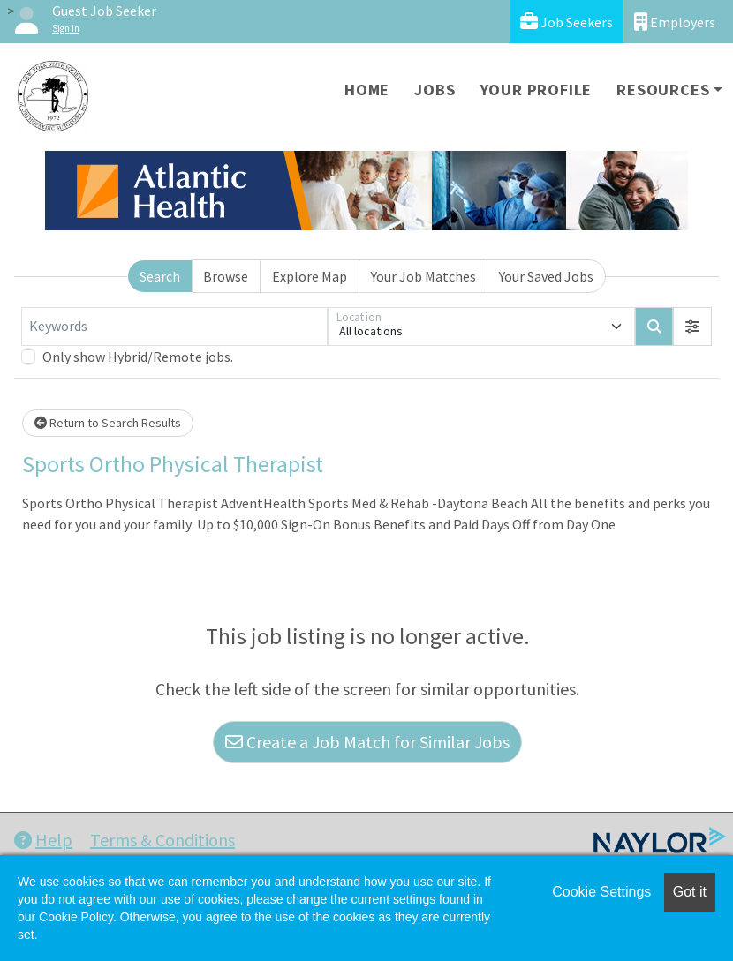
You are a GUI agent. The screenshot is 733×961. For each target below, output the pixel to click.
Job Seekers (566, 22)
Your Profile (536, 89)
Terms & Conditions (162, 840)
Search (160, 276)
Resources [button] (662, 89)
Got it (690, 891)
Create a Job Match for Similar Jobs (367, 742)
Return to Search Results (107, 423)
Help (43, 840)
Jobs (434, 89)
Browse (225, 276)
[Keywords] (174, 326)
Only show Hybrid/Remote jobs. (137, 356)
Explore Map (309, 276)
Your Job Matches (423, 276)
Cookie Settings (601, 891)
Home (366, 89)
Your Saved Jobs (546, 276)
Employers (674, 22)
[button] (692, 326)
